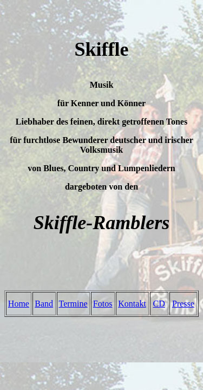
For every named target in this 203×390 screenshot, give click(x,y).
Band (44, 303)
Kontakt (132, 303)
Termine (73, 303)
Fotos (103, 303)
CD (159, 303)
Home (18, 303)
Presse (183, 303)
